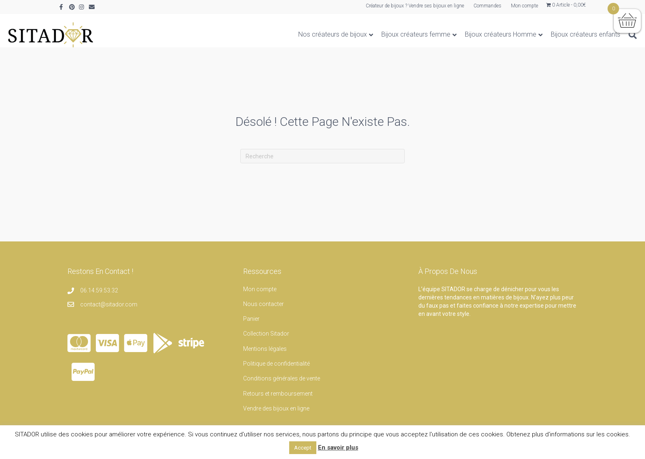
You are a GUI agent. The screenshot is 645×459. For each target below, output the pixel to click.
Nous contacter (263, 304)
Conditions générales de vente (281, 378)
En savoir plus (338, 447)
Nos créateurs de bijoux (281, 34)
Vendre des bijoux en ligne (276, 408)
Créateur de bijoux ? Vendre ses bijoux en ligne (415, 6)
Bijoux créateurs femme (364, 34)
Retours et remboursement (278, 393)
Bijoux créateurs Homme (449, 34)
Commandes (487, 6)
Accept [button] (302, 448)
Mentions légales (265, 348)
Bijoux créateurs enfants (534, 34)
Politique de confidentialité (276, 363)
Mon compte (524, 6)
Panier (251, 318)
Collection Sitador (266, 333)
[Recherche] (579, 35)
